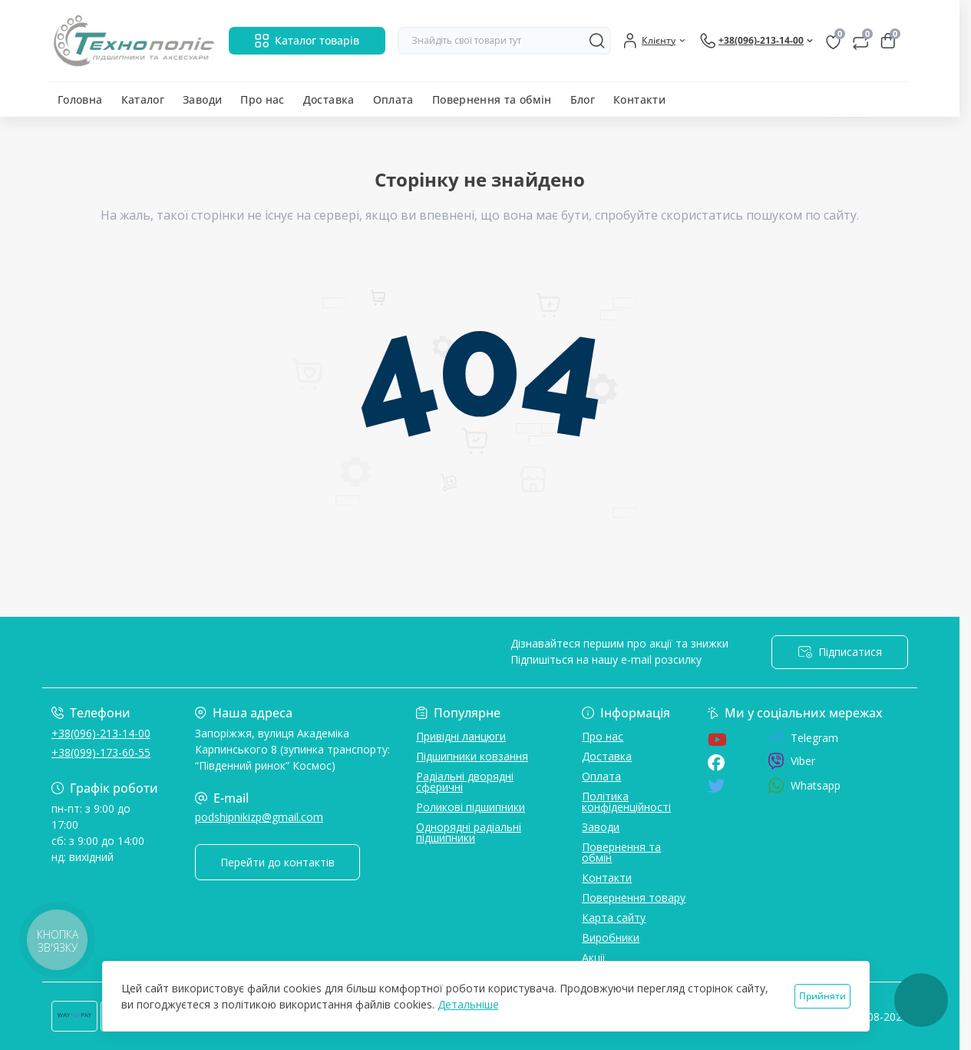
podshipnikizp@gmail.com (259, 817)
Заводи (202, 99)
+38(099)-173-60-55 (100, 752)
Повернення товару (633, 897)
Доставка (329, 99)
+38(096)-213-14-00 (100, 733)
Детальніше (468, 1004)
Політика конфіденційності (626, 801)
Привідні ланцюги (461, 736)
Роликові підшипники (470, 807)
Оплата (393, 99)
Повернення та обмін (492, 99)
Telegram (803, 738)
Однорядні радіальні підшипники (468, 832)
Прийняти (822, 995)
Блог (582, 99)
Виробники (610, 937)
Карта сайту (614, 917)
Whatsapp (804, 785)
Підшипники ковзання (472, 756)
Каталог (143, 99)
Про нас (262, 99)
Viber (791, 761)
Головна (80, 99)
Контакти (639, 99)
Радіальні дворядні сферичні (465, 781)
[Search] (597, 40)
